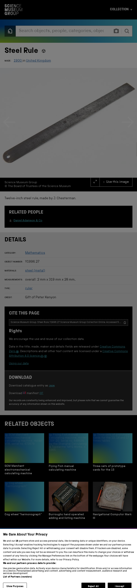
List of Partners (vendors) (17, 583)
